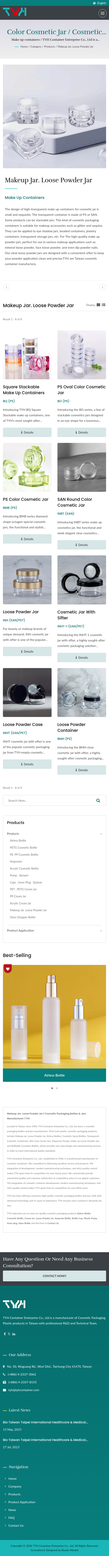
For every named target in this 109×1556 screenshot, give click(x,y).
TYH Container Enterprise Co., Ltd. (53, 1545)
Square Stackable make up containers (24, 390)
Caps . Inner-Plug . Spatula (26, 882)
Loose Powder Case (23, 724)
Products (49, 46)
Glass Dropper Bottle (22, 917)
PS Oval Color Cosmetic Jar (81, 390)
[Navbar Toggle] (102, 13)
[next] (102, 287)
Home (24, 46)
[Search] (47, 800)
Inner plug (12, 1223)
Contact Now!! (54, 1276)
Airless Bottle (18, 840)
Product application (20, 930)
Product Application (21, 1502)
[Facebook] (5, 1334)
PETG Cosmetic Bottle (23, 847)
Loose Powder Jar (21, 612)
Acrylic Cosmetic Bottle (24, 868)
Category (36, 46)
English (101, 3)
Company (14, 1486)
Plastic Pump (90, 1218)
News (12, 1510)
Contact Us (53, 1223)
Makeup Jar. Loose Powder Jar (75, 46)
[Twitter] (9, 1334)
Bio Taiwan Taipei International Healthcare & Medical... (45, 1422)
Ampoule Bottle (63, 1218)
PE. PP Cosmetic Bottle (24, 854)
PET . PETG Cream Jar (23, 889)
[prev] (6, 287)
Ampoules (16, 861)
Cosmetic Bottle (15, 1218)
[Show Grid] (98, 304)
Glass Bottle (24, 1223)
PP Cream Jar (18, 896)
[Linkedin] (13, 1334)
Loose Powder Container (71, 727)
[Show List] (103, 304)
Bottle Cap (77, 1218)
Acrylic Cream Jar (20, 903)
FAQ (11, 1517)
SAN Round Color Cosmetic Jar (74, 502)
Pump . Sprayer (19, 875)
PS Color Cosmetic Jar (25, 499)
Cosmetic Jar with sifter (76, 615)
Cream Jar (30, 1218)
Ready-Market (70, 1550)
